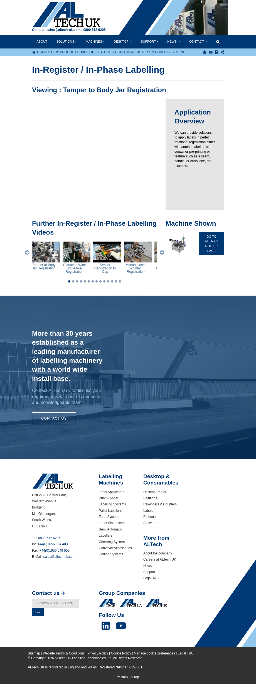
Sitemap (34, 653)
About (41, 41)
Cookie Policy (121, 653)
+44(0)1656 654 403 (53, 544)
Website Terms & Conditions (64, 653)
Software (149, 523)
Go (37, 612)
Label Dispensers (112, 523)
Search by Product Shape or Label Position (81, 52)
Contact (197, 41)
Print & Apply (108, 498)
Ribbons (149, 517)
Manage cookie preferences (154, 653)
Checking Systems (112, 542)
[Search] (55, 603)
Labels (148, 511)
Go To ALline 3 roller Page (211, 243)
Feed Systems (109, 517)
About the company (157, 553)
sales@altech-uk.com (63, 30)
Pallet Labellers (110, 511)
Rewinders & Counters (160, 504)
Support (148, 41)
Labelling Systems (112, 504)
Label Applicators (111, 492)
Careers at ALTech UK (159, 559)
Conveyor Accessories (115, 548)
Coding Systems (111, 554)
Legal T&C (151, 578)
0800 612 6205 (94, 30)
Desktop (121, 41)
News (172, 41)
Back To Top (128, 677)
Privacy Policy (97, 653)
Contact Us (54, 418)
